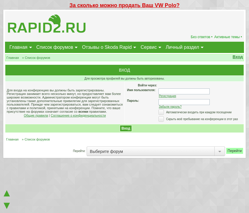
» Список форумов (36, 57)
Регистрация (167, 96)
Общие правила (36, 115)
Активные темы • (228, 37)
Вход (238, 56)
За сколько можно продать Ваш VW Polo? (124, 5)
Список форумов (54, 47)
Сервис (148, 47)
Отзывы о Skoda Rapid (107, 47)
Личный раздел (182, 47)
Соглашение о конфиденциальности (78, 115)
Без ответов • (202, 37)
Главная (18, 47)
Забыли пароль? (170, 106)
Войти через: (147, 85)
